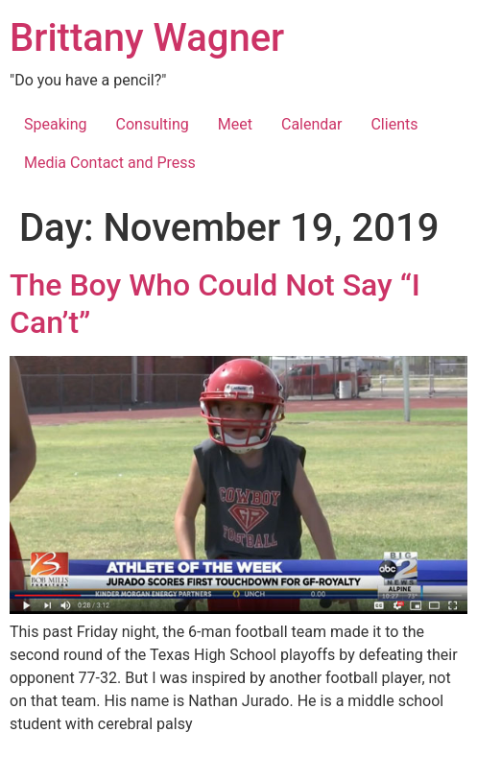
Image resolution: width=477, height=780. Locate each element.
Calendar (311, 124)
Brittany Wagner (147, 37)
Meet (235, 124)
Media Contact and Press (110, 163)
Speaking (55, 124)
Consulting (152, 124)
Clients (393, 124)
